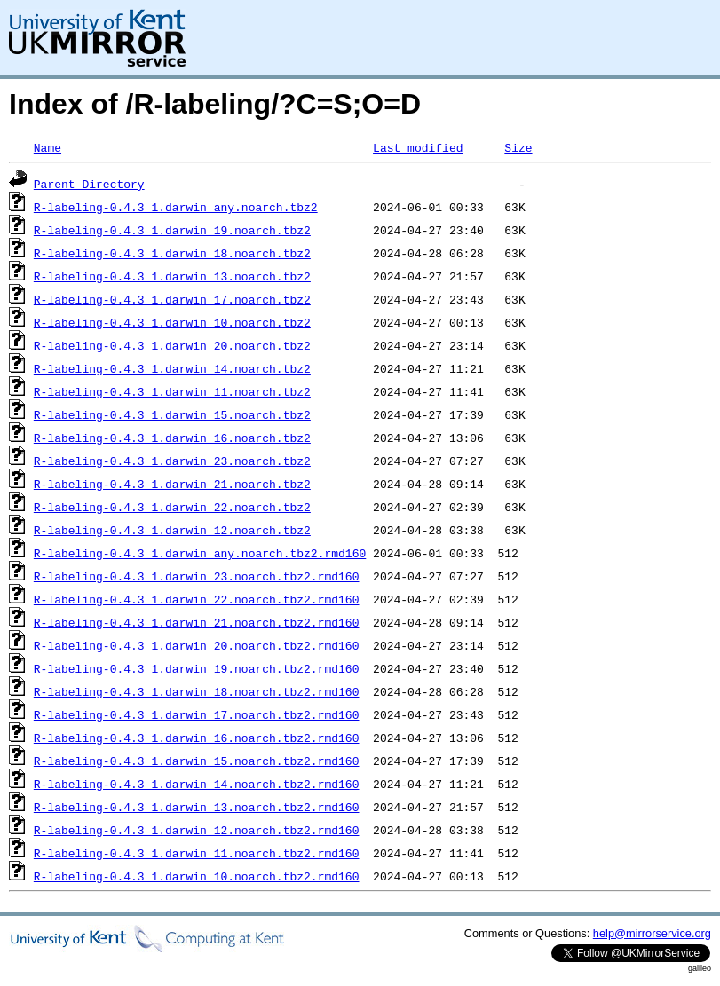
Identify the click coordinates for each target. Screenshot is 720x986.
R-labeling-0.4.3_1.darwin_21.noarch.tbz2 (172, 484)
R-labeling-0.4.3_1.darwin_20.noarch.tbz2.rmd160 (197, 645)
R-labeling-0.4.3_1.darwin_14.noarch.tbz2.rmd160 (197, 784)
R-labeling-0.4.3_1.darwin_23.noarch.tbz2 (172, 461)
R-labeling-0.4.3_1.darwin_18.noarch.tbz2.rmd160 (197, 691)
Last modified (418, 147)
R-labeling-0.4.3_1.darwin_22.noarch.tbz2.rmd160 (197, 599)
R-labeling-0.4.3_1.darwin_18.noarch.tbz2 (172, 253)
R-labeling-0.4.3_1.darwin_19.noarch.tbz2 (172, 230)
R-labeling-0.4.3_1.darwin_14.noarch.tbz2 (172, 368)
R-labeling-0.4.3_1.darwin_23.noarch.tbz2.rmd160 (197, 576)
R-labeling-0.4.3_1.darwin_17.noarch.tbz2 (172, 299)
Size (518, 147)
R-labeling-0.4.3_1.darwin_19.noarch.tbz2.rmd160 (197, 668)
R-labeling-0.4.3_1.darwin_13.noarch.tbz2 (172, 276)
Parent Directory (89, 184)
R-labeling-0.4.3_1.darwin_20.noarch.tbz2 (172, 345)
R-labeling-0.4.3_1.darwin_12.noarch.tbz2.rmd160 (197, 830)
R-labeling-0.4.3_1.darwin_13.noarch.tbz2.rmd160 (197, 807)
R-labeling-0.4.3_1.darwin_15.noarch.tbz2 (172, 414)
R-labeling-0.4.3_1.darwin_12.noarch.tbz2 (172, 530)
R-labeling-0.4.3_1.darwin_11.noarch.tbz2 (172, 391)
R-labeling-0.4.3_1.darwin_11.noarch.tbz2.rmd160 (197, 853)
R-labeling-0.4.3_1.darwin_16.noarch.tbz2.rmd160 (197, 737)
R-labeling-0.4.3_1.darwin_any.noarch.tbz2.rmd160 (200, 553)
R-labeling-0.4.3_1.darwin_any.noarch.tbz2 (176, 207)
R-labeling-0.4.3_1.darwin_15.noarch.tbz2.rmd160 (197, 761)
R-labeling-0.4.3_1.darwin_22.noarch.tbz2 (172, 507)
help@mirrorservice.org (652, 933)
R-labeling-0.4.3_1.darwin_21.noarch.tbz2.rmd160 (197, 622)
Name (47, 147)
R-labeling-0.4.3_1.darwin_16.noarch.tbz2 (172, 438)
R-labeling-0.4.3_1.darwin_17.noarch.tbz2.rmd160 (197, 714)
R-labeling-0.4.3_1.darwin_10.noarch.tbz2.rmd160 (197, 876)
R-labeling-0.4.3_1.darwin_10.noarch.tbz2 (172, 322)
